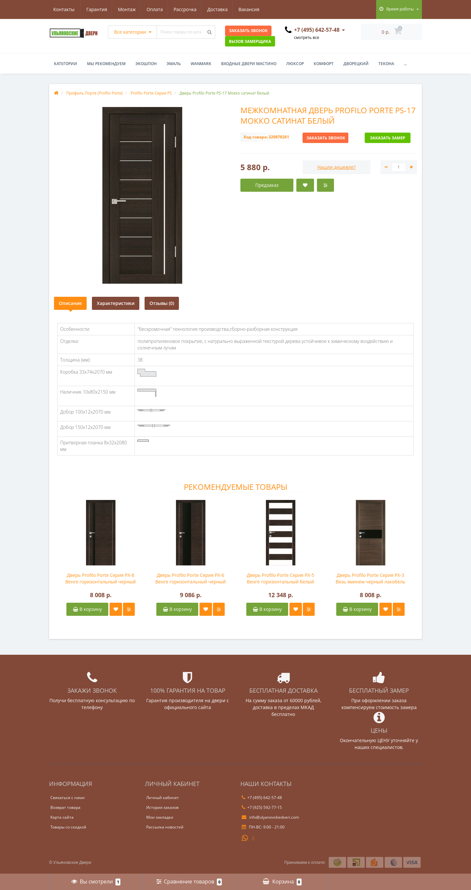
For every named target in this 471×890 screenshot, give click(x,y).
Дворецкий (356, 63)
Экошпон (146, 63)
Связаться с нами (67, 797)
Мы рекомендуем (106, 63)
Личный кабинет (162, 797)
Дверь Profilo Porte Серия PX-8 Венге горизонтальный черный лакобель (100, 578)
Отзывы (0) (161, 303)
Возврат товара (65, 807)
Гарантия (63, 9)
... (405, 63)
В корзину (87, 609)
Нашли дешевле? (336, 167)
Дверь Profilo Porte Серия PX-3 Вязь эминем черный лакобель (370, 578)
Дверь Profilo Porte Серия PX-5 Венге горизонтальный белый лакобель (280, 578)
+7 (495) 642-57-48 (262, 797)
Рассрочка (155, 9)
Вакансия (221, 9)
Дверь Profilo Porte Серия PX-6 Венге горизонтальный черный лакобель (190, 578)
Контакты (254, 9)
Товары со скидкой (68, 827)
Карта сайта (62, 817)
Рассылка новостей (164, 827)
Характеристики (115, 303)
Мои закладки (159, 817)
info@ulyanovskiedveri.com (270, 817)
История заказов (162, 807)
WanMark (201, 63)
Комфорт (324, 63)
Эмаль (173, 63)
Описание (70, 303)
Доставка (188, 9)
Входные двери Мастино (248, 63)
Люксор (295, 63)
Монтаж (95, 9)
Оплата (123, 9)
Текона (386, 63)
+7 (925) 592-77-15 (262, 807)
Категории (65, 63)
